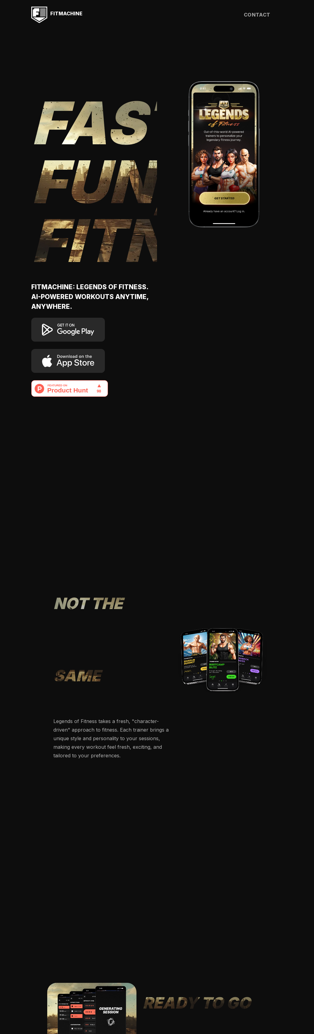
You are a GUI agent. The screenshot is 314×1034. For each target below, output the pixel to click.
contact (257, 15)
